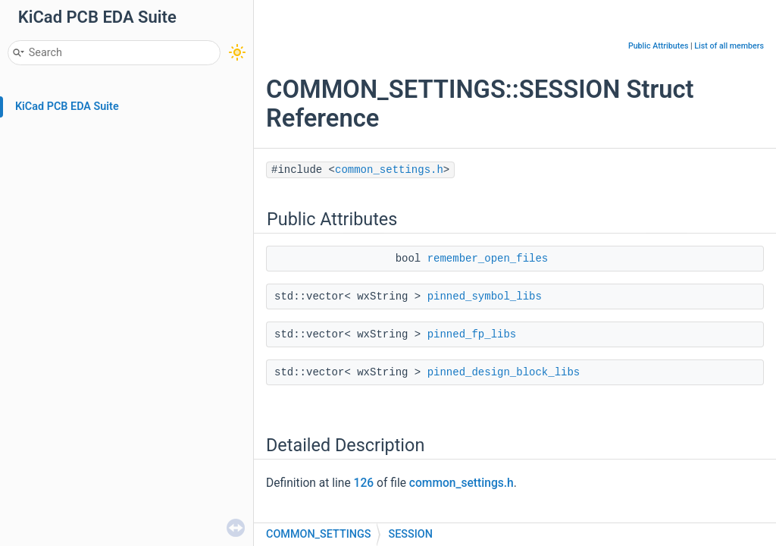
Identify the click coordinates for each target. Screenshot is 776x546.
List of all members (729, 46)
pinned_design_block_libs (503, 372)
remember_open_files (488, 259)
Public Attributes (658, 46)
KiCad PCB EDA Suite (67, 106)
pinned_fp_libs (472, 334)
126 (364, 483)
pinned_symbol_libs (484, 296)
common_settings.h (389, 170)
